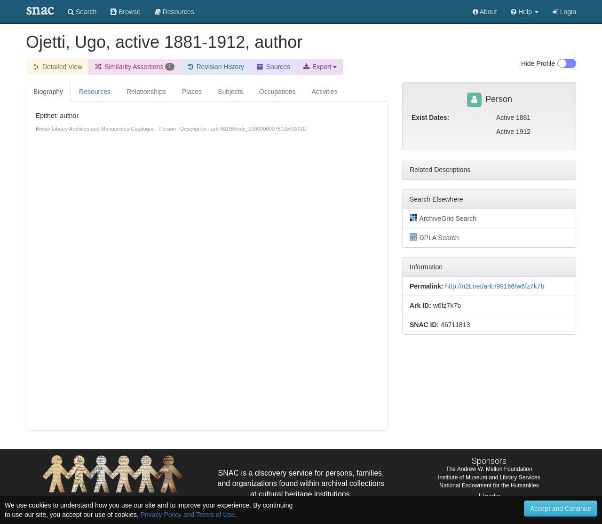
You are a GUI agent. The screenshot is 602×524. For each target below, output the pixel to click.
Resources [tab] (95, 91)
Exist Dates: (430, 117)
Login (564, 12)
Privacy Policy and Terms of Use (188, 514)
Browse (126, 12)
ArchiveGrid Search (443, 218)
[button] (525, 11)
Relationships (146, 91)
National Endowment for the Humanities (489, 485)
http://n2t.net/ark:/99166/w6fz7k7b (494, 286)
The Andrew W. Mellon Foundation (489, 469)
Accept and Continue (560, 508)
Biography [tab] (48, 91)
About (485, 12)
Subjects (230, 91)
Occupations (277, 91)
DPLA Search (434, 237)
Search (82, 12)
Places (192, 91)
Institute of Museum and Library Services (489, 477)
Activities (325, 91)
